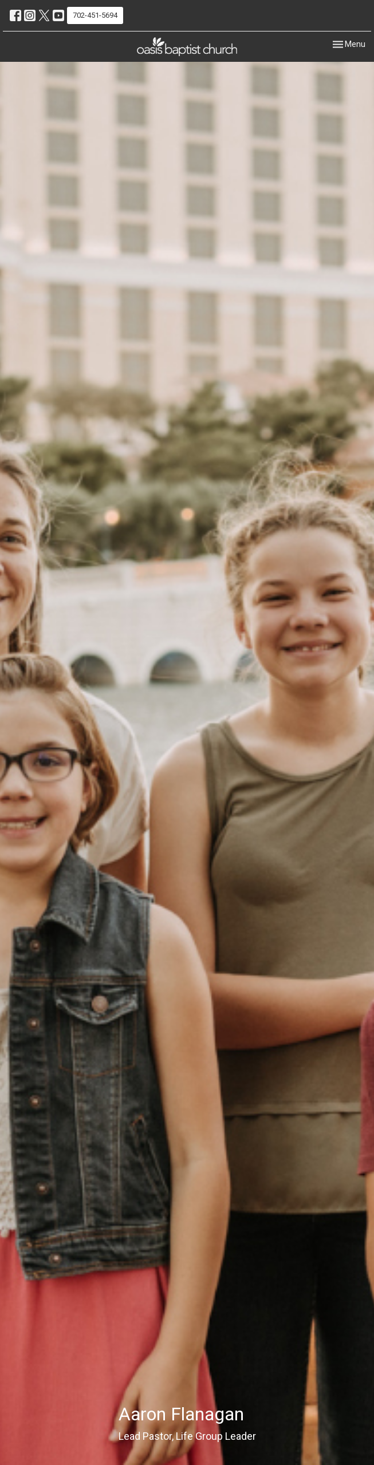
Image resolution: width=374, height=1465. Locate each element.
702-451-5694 (95, 15)
